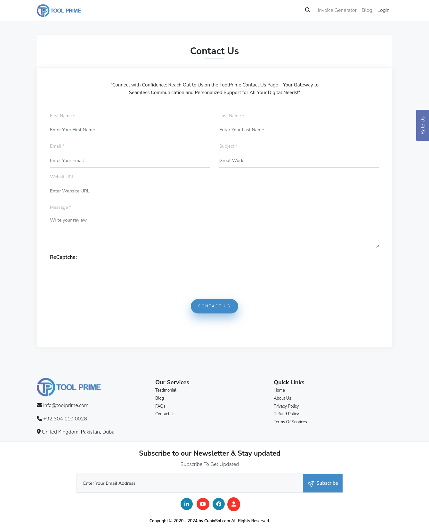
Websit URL (62, 177)
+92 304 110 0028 (65, 418)
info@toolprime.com (65, 405)
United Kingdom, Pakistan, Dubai (79, 431)
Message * (60, 207)
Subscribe (323, 483)
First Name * (62, 116)
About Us (282, 398)
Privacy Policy (286, 406)
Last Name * (231, 116)
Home (279, 390)
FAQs (160, 406)
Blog (367, 10)
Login (383, 10)
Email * (57, 146)
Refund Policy (286, 414)
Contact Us (214, 306)
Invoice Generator (337, 10)
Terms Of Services (290, 422)
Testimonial (165, 390)
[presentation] (98, 273)
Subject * (228, 146)
